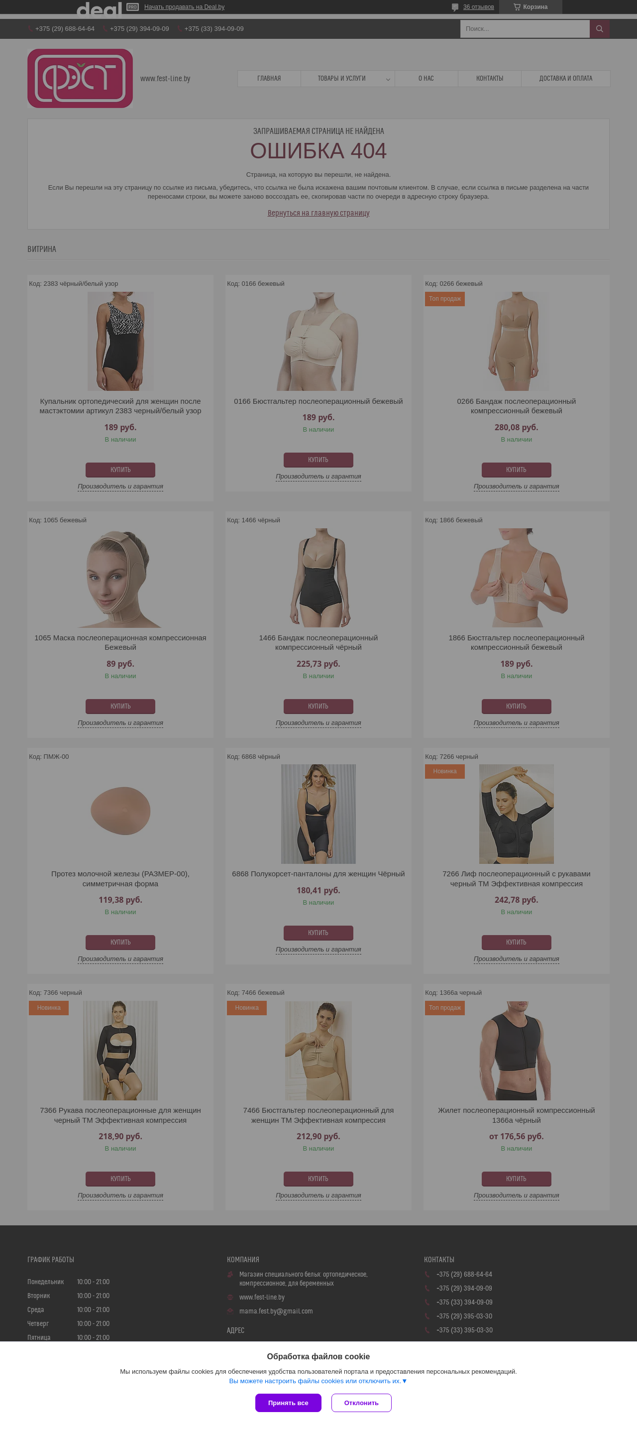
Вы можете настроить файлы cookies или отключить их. (315, 1381)
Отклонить (361, 1403)
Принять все (288, 1403)
